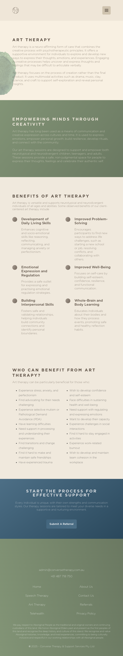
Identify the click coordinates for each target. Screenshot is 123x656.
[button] (106, 10)
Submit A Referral (61, 524)
